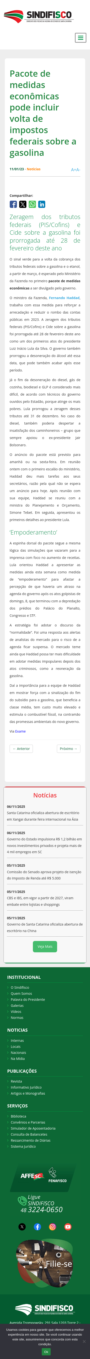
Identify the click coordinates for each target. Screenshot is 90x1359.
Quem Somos (21, 993)
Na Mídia (18, 1058)
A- (78, 169)
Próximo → (68, 748)
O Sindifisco (20, 987)
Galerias (17, 1005)
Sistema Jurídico (23, 1146)
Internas (17, 1040)
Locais (15, 1046)
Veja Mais (45, 946)
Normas (17, 1017)
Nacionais (18, 1052)
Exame (20, 731)
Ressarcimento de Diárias (30, 1140)
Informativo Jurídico (26, 1087)
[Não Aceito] (84, 1341)
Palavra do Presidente (28, 999)
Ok (46, 1352)
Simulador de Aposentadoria (33, 1128)
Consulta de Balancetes (29, 1134)
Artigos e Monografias (28, 1093)
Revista (16, 1081)
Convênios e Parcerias (28, 1122)
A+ (73, 169)
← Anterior (21, 748)
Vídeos (16, 1011)
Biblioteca (18, 1116)
